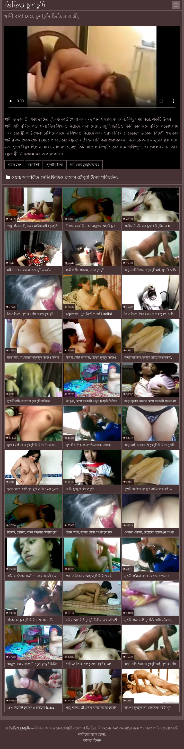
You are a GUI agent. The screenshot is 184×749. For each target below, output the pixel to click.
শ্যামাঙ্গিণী (34, 164)
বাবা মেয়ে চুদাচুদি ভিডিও (84, 164)
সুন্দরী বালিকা (54, 164)
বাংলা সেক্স (14, 164)
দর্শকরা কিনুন (92, 741)
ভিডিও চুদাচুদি (25, 5)
